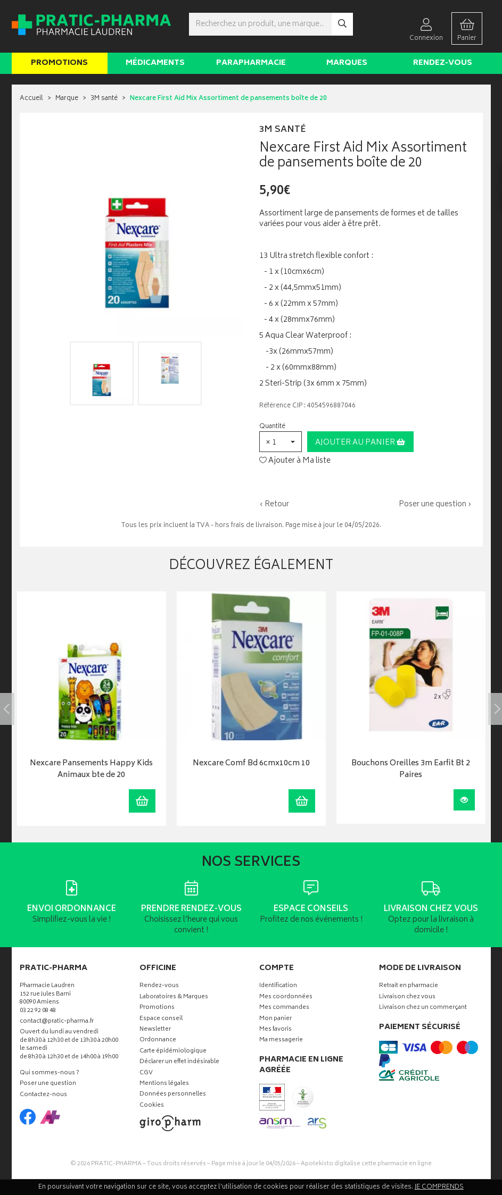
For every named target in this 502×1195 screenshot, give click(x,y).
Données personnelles (172, 1094)
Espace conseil (161, 1019)
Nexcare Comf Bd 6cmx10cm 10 (251, 764)
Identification (278, 986)
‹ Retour (274, 504)
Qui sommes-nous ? (49, 1073)
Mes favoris (275, 1029)
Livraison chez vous (407, 997)
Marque (66, 98)
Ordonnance (157, 1040)
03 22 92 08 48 (38, 1011)
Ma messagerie (281, 1040)
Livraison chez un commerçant (423, 1008)
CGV (146, 1073)
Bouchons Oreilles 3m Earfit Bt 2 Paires (410, 770)
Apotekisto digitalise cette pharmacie (366, 1164)
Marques (346, 63)
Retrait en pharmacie (408, 986)
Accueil (31, 98)
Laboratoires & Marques (173, 997)
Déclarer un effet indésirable (179, 1062)
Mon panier (275, 1019)
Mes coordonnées (285, 997)
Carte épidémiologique (173, 1051)
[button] (280, 441)
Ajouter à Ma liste (295, 461)
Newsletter (155, 1029)
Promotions (59, 63)
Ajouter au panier (360, 442)
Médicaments (155, 63)
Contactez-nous (43, 1095)
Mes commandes (284, 1008)
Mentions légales (164, 1084)
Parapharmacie (251, 63)
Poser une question (48, 1084)
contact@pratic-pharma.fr (57, 1022)
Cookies (151, 1105)
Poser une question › (435, 504)
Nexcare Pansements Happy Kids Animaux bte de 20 (91, 770)
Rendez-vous (442, 63)
